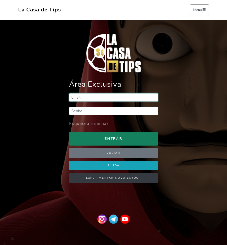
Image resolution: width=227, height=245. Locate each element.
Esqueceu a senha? (89, 123)
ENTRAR (113, 139)
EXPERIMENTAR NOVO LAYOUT (113, 178)
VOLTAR (113, 153)
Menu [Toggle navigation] (199, 10)
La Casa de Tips (39, 9)
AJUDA (114, 165)
